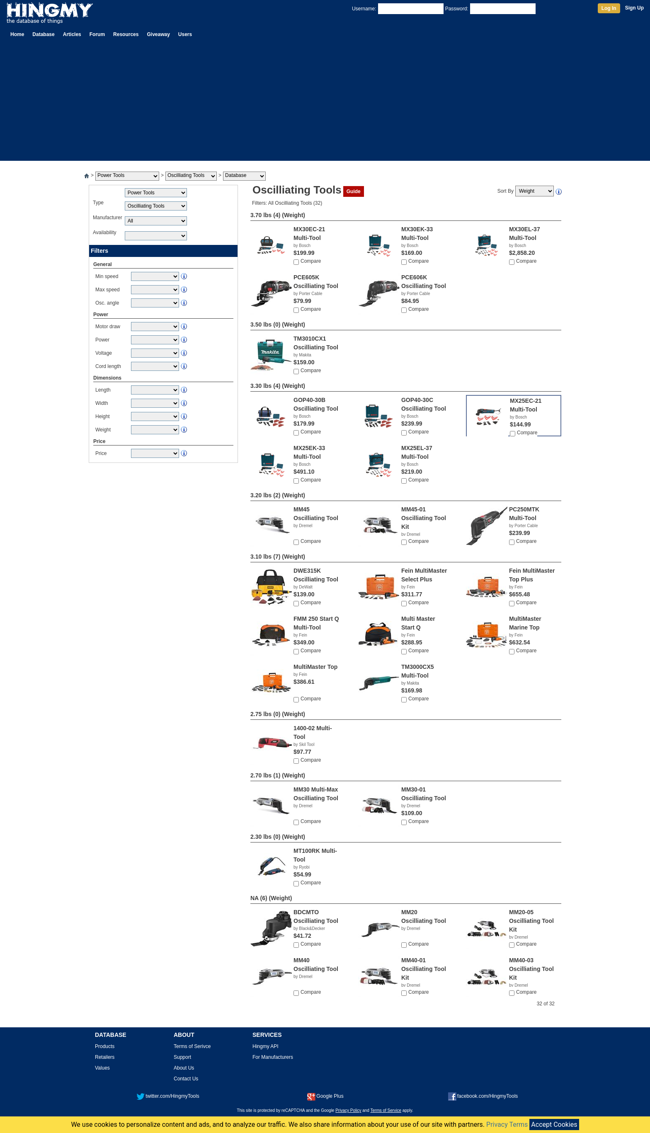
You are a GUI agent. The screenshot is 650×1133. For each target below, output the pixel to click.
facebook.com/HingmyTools (483, 1096)
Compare (311, 261)
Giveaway (158, 34)
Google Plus (325, 1096)
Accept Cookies (554, 1124)
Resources (125, 34)
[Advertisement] (325, 103)
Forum (97, 34)
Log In (608, 8)
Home (17, 34)
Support (182, 1057)
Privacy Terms (507, 1124)
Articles (72, 34)
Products (104, 1046)
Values (102, 1068)
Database (43, 34)
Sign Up (634, 8)
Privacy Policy (348, 1110)
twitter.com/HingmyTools (167, 1096)
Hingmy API (265, 1046)
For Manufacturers (272, 1057)
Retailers (104, 1057)
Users (185, 34)
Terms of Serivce (192, 1046)
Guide (354, 191)
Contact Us (186, 1079)
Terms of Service (386, 1110)
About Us (184, 1068)
